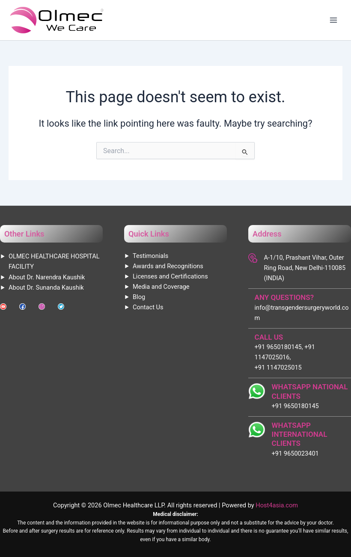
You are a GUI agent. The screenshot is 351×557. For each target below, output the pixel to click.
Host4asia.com (277, 505)
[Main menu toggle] (333, 20)
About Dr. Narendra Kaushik (47, 277)
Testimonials (150, 256)
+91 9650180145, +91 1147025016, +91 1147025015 (285, 357)
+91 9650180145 (295, 406)
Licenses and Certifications (170, 276)
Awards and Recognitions (168, 266)
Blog (139, 297)
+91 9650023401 (295, 453)
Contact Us (148, 307)
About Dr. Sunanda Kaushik (46, 287)
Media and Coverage (161, 286)
